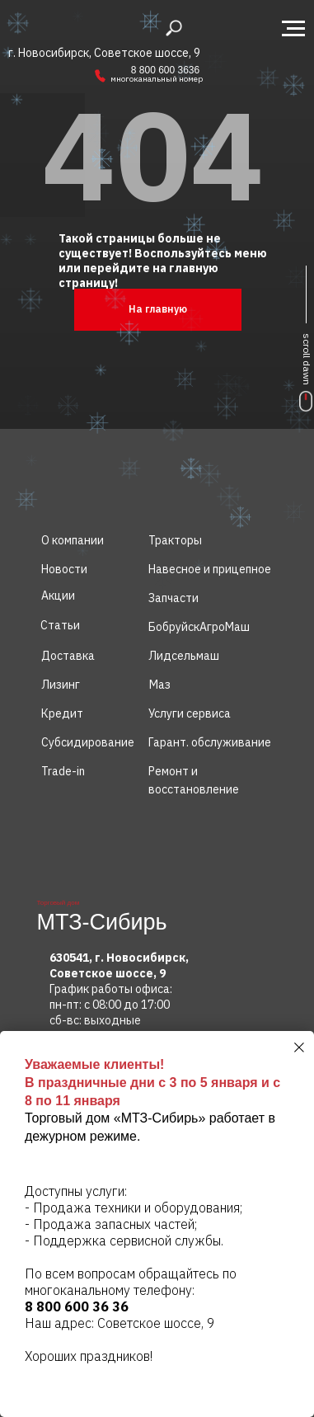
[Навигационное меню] (293, 29)
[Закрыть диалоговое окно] (299, 1047)
